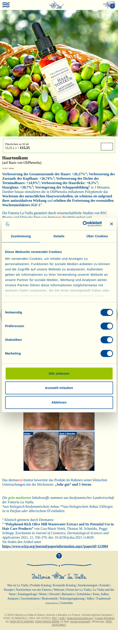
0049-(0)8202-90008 (47, 621)
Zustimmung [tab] (21, 236)
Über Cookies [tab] (97, 236)
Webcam (58, 589)
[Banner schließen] (111, 223)
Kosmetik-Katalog (64, 585)
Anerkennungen (87, 585)
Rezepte (9, 589)
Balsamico (68, 594)
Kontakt (104, 585)
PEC (54, 618)
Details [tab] (59, 236)
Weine (43, 594)
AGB (62, 618)
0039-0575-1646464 (22, 621)
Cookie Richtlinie (104, 618)
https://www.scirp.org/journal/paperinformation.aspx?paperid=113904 (55, 546)
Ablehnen (58, 402)
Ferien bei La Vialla (78, 589)
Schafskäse (84, 594)
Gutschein (66, 603)
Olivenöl (54, 594)
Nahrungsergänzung (72, 598)
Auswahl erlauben (59, 388)
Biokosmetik (50, 598)
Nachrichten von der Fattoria (33, 589)
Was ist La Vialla (17, 585)
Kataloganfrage (27, 594)
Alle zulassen (59, 373)
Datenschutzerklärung (80, 618)
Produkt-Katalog (40, 585)
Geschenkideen (30, 598)
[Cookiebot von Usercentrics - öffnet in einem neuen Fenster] (82, 224)
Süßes (90, 598)
